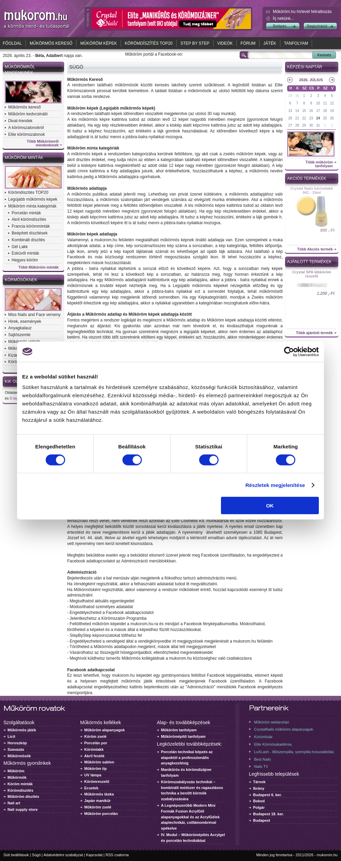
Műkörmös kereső (51, 43)
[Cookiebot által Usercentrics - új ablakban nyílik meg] (289, 351)
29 (290, 96)
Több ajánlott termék (314, 333)
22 (304, 118)
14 (297, 111)
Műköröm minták (24, 157)
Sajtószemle (19, 334)
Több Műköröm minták (38, 267)
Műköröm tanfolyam (179, 730)
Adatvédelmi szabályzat (63, 855)
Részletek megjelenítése (275, 485)
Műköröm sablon (99, 762)
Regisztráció (317, 26)
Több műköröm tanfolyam (319, 164)
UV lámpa (92, 775)
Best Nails (262, 759)
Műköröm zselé (97, 807)
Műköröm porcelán (101, 814)
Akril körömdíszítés (29, 219)
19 (332, 111)
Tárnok (259, 782)
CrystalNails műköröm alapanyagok (283, 729)
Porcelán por (95, 743)
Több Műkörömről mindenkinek (43, 143)
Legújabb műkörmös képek (32, 199)
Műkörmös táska (99, 794)
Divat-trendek (20, 120)
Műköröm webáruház (271, 722)
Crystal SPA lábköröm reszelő (311, 274)
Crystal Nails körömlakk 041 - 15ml (312, 190)
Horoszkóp (17, 743)
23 (311, 118)
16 (311, 111)
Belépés (279, 26)
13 (290, 111)
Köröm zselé (95, 736)
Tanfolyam (296, 43)
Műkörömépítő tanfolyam (183, 736)
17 (318, 111)
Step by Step (194, 43)
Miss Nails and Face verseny (34, 314)
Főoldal (12, 43)
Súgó (36, 855)
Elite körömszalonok (26, 134)
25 (325, 118)
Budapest (261, 820)
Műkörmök (17, 777)
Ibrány (258, 788)
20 (290, 118)
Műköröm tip (95, 768)
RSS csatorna (117, 855)
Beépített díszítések (29, 233)
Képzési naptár (304, 66)
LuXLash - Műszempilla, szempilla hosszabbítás (294, 752)
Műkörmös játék (22, 730)
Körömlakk (94, 749)
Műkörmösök (19, 756)
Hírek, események (24, 321)
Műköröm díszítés (23, 796)
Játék (269, 43)
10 (318, 103)
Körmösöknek (21, 279)
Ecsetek (91, 788)
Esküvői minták (25, 253)
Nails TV (261, 766)
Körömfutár (263, 737)
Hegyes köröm (25, 260)
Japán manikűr (97, 801)
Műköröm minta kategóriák (32, 206)
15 (304, 111)
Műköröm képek (98, 43)
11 (325, 103)
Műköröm (16, 771)
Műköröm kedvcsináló (28, 114)
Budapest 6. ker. (267, 795)
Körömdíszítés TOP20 (149, 43)
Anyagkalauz (20, 328)
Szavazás (16, 749)
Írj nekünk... (283, 18)
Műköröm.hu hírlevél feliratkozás (302, 11)
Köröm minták (20, 784)
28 (297, 125)
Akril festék (94, 756)
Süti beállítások (16, 855)
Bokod (259, 801)
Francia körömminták (31, 226)
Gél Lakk (20, 246)
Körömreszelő (96, 781)
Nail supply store (23, 809)
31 (318, 125)
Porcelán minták (26, 213)
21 (297, 118)
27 (290, 125)
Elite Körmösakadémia (273, 744)
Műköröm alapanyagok (104, 730)
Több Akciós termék (315, 249)
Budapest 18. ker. (268, 814)
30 (297, 96)
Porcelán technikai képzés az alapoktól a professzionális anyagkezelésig (187, 757)
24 (318, 118)
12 (332, 103)
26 (332, 118)
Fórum (247, 43)
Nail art (14, 803)
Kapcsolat (94, 855)
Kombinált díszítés (28, 240)
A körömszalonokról (26, 127)
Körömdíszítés (20, 790)
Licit (11, 736)
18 (325, 111)
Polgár (259, 807)
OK (270, 505)
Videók (225, 43)
